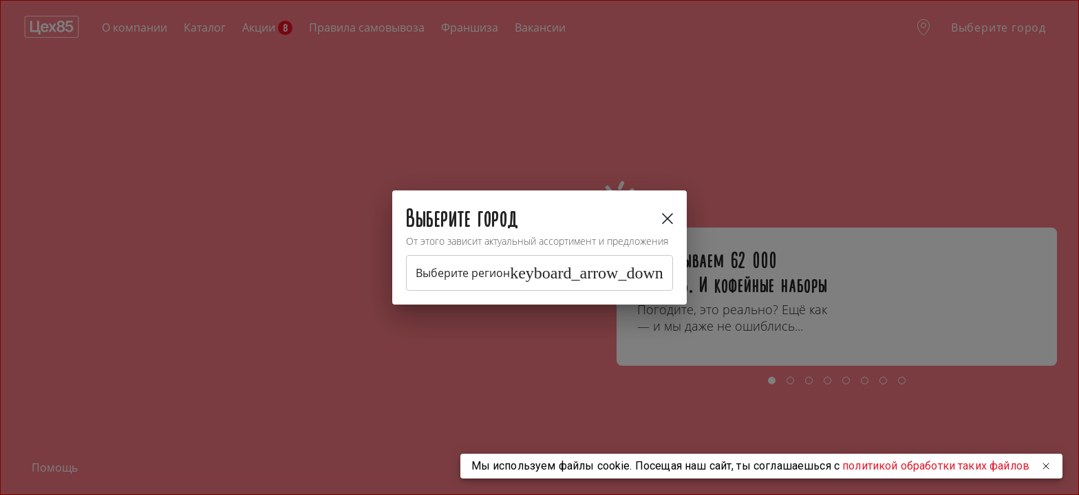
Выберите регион (539, 273)
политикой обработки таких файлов (935, 465)
